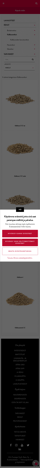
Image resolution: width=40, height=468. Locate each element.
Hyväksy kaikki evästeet (20, 233)
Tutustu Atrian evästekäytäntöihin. (20, 258)
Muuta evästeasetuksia (20, 251)
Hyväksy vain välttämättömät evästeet (20, 242)
